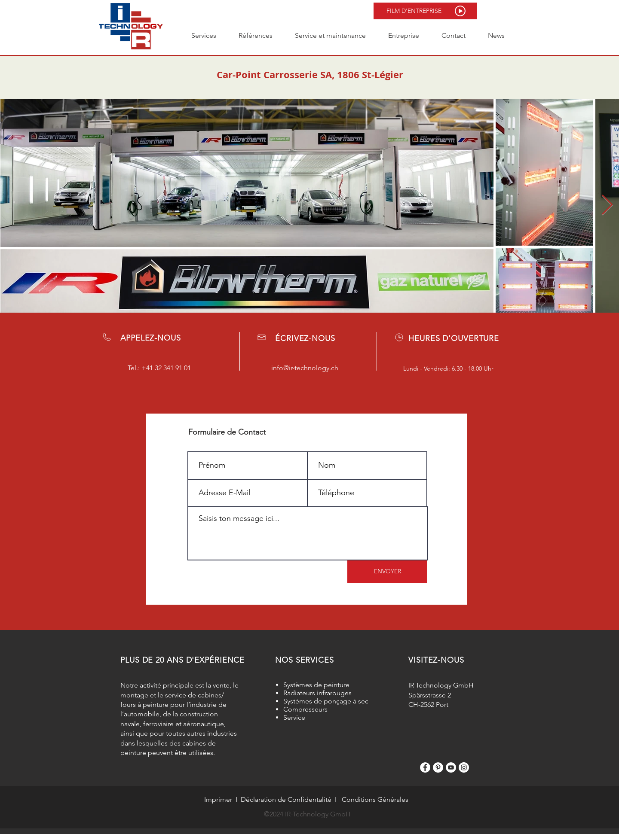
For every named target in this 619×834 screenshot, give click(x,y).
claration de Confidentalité (290, 799)
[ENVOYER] (387, 571)
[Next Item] (607, 205)
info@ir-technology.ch (304, 368)
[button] (425, 11)
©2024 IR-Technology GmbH (307, 814)
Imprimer (218, 799)
